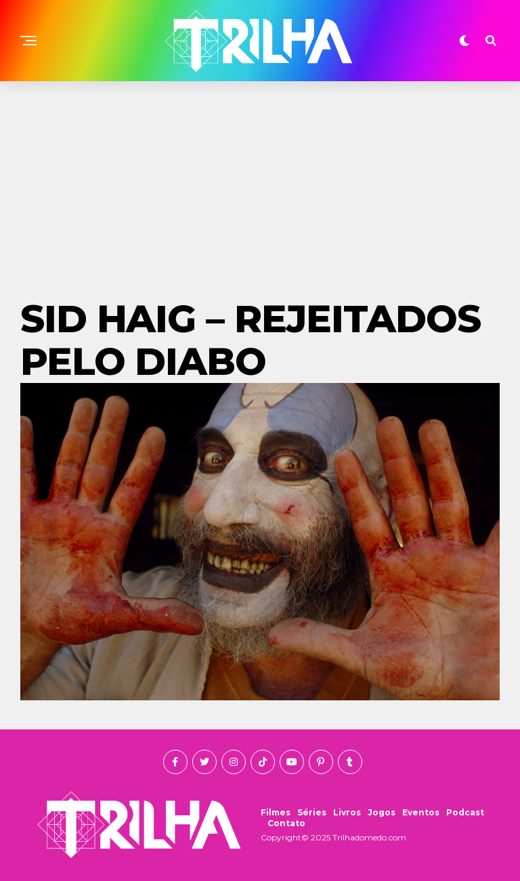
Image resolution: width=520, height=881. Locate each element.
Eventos (420, 812)
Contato (286, 823)
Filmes (275, 812)
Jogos (381, 812)
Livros (347, 812)
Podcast (465, 812)
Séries (311, 812)
